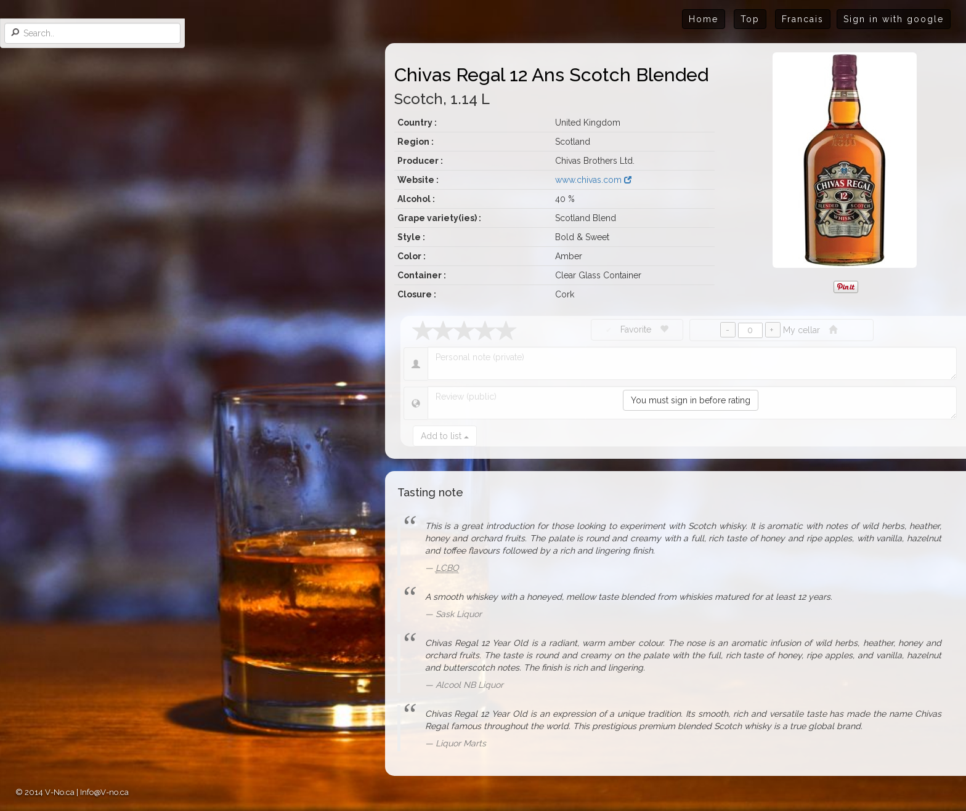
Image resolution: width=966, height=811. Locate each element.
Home (703, 19)
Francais (803, 19)
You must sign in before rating (690, 400)
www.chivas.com (593, 180)
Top (750, 19)
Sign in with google (893, 19)
